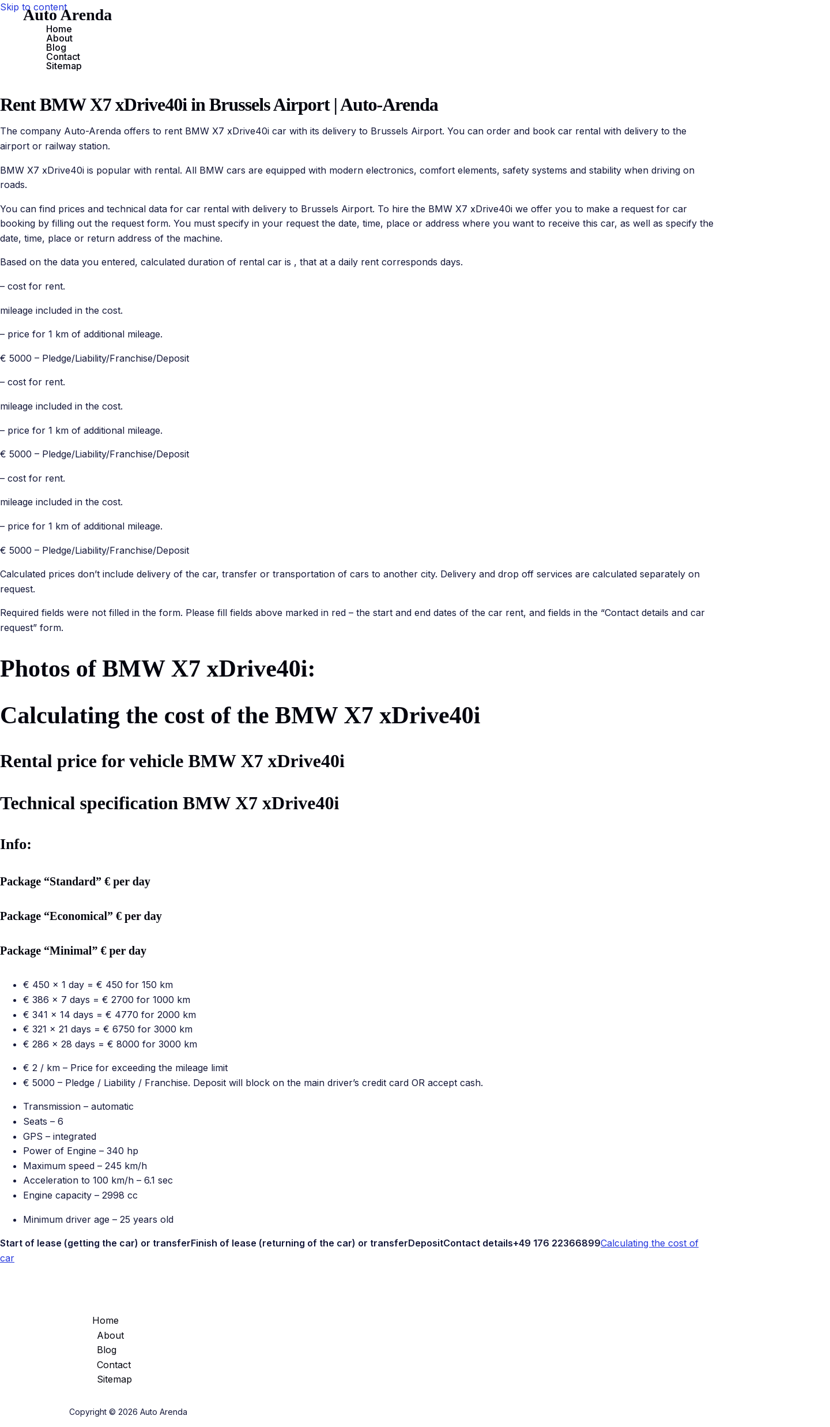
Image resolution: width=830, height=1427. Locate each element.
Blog (56, 47)
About (59, 38)
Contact (63, 56)
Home (59, 28)
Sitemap (64, 65)
